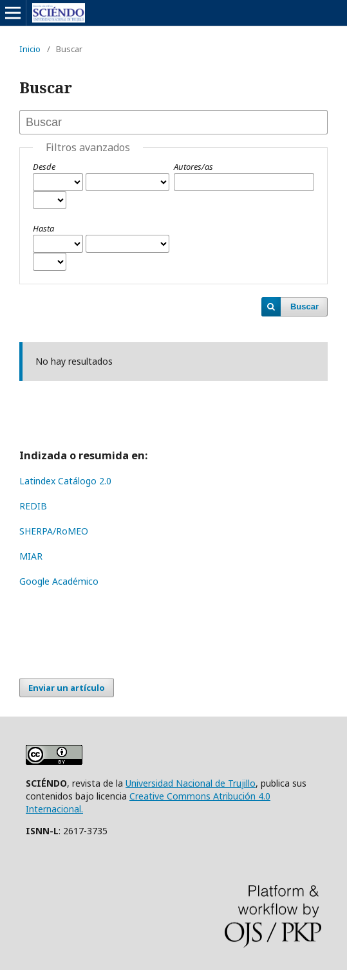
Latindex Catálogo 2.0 (65, 481)
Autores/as (193, 166)
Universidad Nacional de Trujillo (191, 783)
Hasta (43, 228)
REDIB (33, 506)
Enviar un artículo (66, 687)
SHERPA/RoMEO (53, 531)
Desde (44, 166)
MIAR (30, 556)
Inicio (30, 49)
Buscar (304, 306)
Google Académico (58, 581)
